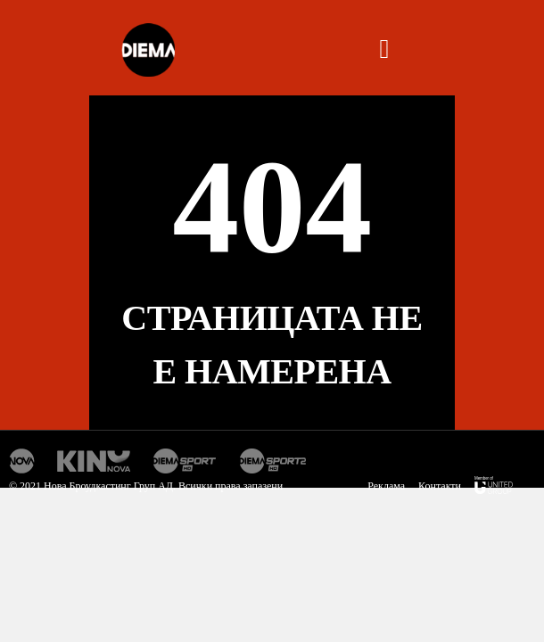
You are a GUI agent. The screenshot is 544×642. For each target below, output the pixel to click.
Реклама (386, 486)
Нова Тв (22, 461)
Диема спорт (185, 461)
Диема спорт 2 (273, 461)
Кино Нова (94, 461)
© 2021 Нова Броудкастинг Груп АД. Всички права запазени (146, 486)
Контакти (439, 486)
